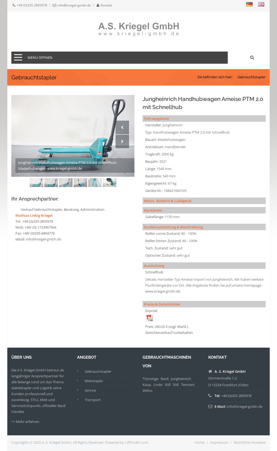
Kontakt (106, 5)
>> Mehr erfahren (25, 421)
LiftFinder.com (136, 442)
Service (90, 390)
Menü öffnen (40, 57)
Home (199, 442)
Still (167, 384)
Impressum (219, 442)
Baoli (165, 378)
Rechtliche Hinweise (250, 442)
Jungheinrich (181, 378)
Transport (93, 399)
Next (122, 141)
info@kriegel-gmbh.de (74, 5)
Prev (122, 127)
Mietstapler (94, 380)
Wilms (147, 390)
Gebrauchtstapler (252, 76)
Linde (157, 384)
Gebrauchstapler (98, 371)
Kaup (147, 384)
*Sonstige (150, 378)
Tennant (187, 384)
